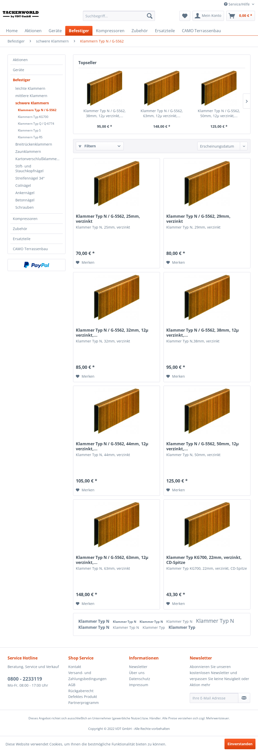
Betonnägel (25, 200)
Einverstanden (240, 743)
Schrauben (24, 207)
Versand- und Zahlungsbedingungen (87, 675)
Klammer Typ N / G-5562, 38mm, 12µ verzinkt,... (104, 113)
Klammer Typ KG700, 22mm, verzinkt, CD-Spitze (204, 560)
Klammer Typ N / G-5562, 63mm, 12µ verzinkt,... (162, 113)
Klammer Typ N (94, 621)
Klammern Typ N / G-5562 (37, 110)
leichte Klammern (30, 88)
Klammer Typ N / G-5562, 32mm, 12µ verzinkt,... (112, 333)
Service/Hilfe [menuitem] (237, 4)
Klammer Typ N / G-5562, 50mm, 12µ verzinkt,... (219, 113)
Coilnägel (23, 185)
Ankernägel (25, 192)
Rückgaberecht (80, 690)
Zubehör (20, 228)
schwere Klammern (32, 103)
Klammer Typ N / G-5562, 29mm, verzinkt (198, 219)
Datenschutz (139, 678)
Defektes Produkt (82, 696)
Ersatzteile (21, 238)
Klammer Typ (154, 627)
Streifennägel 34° (30, 178)
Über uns (137, 672)
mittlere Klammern (31, 95)
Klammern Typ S (29, 130)
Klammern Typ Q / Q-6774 (36, 123)
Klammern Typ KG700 (33, 117)
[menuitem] (119, 16)
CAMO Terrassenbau (30, 248)
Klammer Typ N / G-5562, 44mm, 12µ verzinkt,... (112, 446)
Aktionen (20, 59)
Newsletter (138, 666)
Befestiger (21, 79)
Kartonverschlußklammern (37, 158)
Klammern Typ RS (30, 137)
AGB (71, 684)
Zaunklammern (28, 151)
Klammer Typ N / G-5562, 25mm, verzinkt (108, 219)
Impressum (138, 684)
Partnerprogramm (83, 702)
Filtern (87, 146)
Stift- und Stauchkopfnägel (29, 168)
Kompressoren (25, 218)
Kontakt (74, 666)
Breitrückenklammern (33, 144)
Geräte (18, 69)
